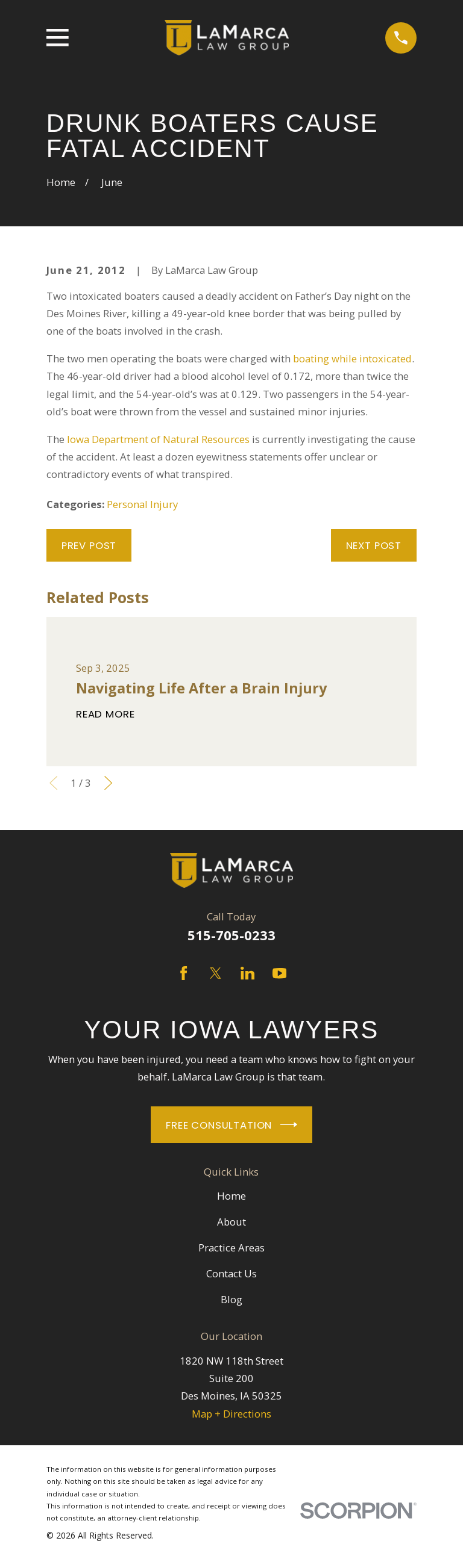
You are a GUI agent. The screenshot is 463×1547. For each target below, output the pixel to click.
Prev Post (89, 545)
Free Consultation (231, 1124)
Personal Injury (142, 504)
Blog (231, 1299)
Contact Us (231, 1273)
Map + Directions (231, 1414)
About (231, 1222)
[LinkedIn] (247, 973)
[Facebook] (184, 973)
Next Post (374, 545)
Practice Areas (231, 1247)
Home (231, 1196)
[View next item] (108, 783)
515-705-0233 (231, 935)
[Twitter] (215, 973)
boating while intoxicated (352, 358)
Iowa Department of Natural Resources (158, 439)
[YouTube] (279, 973)
